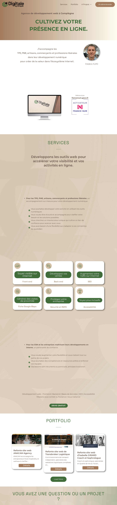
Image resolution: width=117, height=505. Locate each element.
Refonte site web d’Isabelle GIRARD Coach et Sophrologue (89, 456)
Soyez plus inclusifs (89, 301)
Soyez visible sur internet (27, 275)
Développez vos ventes (58, 275)
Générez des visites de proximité (27, 300)
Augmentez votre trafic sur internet (89, 275)
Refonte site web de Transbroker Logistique (57, 453)
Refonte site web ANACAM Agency (22, 452)
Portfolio (74, 4)
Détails (26, 466)
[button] (90, 4)
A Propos (86, 4)
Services (63, 4)
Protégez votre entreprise (58, 301)
